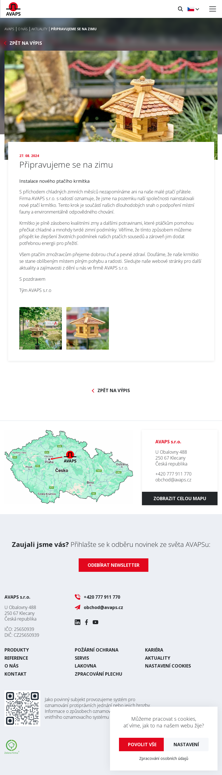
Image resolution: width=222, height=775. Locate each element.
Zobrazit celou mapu (179, 498)
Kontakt (15, 674)
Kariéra (154, 650)
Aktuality (157, 658)
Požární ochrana (96, 650)
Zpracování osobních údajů (163, 758)
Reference (16, 658)
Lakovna (85, 666)
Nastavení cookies (168, 666)
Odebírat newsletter (113, 565)
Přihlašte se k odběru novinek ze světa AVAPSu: (111, 544)
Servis (82, 658)
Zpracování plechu (98, 674)
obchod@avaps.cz (173, 480)
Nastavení (186, 744)
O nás (11, 666)
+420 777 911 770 (173, 474)
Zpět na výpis (26, 43)
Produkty (16, 650)
